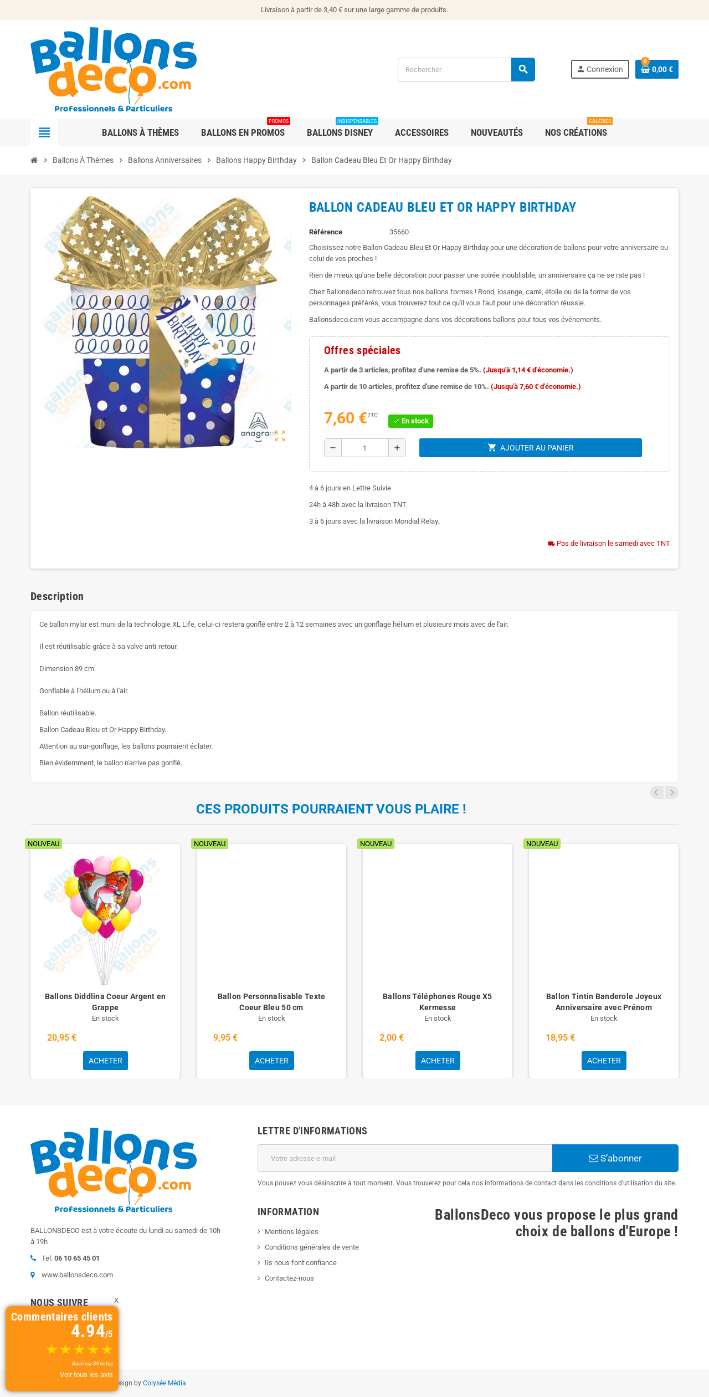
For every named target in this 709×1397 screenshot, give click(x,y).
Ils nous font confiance (301, 1262)
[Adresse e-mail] (405, 1158)
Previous (657, 792)
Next (672, 792)
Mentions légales (291, 1231)
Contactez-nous (289, 1278)
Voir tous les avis (86, 1374)
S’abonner (615, 1158)
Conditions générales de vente (312, 1247)
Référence (325, 232)
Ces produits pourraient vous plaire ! (331, 809)
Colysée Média (164, 1383)
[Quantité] (365, 448)
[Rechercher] (466, 69)
